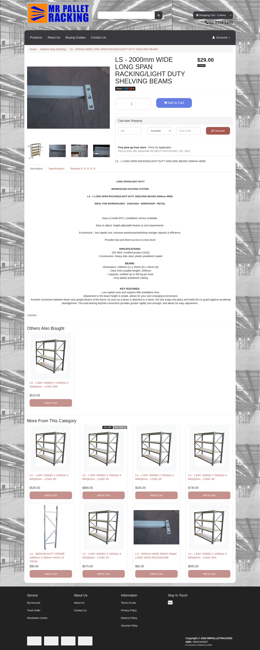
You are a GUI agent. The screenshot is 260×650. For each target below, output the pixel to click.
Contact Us (98, 37)
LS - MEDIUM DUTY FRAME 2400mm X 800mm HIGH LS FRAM (47, 557)
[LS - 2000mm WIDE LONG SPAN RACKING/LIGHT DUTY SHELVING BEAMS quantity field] (133, 104)
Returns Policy (129, 618)
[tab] (36, 168)
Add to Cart (174, 103)
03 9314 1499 (219, 22)
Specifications (56, 168)
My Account (33, 602)
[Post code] (189, 131)
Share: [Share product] (125, 88)
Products (36, 37)
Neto (210, 645)
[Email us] (170, 602)
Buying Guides (76, 37)
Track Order (33, 610)
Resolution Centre (37, 618)
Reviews (82, 168)
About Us (53, 37)
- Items (211, 15)
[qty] (130, 131)
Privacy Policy (129, 610)
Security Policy (129, 625)
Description (36, 168)
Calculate (218, 130)
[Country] (159, 131)
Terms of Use (128, 602)
